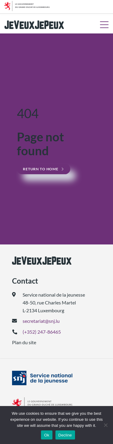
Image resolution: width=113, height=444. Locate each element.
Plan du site (24, 342)
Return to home (40, 169)
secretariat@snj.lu (41, 321)
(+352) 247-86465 (42, 332)
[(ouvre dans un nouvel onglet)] (56, 378)
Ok (46, 435)
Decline (65, 435)
